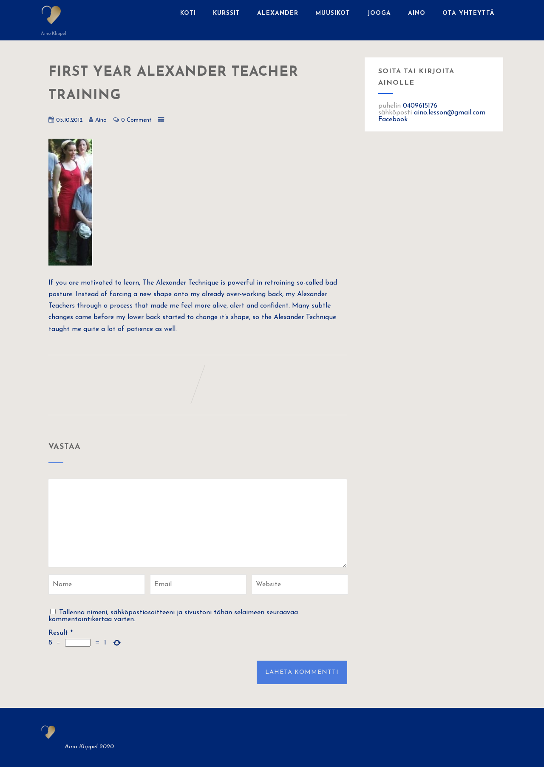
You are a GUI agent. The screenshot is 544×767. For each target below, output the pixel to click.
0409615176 (420, 106)
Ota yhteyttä (468, 13)
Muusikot (332, 13)
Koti (188, 13)
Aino (416, 13)
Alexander (277, 13)
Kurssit (226, 13)
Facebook (393, 119)
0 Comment (136, 120)
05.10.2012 (69, 120)
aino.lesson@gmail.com (449, 112)
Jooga (379, 13)
